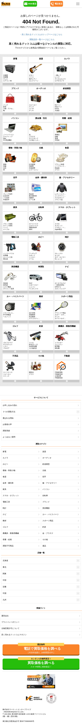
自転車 (45, 495)
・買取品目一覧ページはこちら (41, 39)
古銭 (44, 470)
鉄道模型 (46, 464)
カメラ (5, 458)
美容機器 (46, 508)
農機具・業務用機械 (11, 533)
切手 (44, 477)
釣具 (44, 527)
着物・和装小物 (9, 470)
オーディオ (46, 458)
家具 (4, 489)
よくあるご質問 (9, 437)
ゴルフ (5, 527)
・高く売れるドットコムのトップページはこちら (41, 34)
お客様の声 (7, 424)
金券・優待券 (8, 483)
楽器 (44, 452)
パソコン (46, 489)
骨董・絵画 (7, 539)
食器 (4, 477)
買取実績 (6, 431)
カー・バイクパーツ (50, 514)
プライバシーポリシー (10, 622)
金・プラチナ (47, 533)
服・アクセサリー (49, 483)
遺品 (44, 546)
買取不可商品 (8, 546)
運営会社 (5, 616)
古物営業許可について (10, 628)
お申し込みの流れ (10, 405)
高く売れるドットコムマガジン (14, 635)
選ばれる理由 (8, 418)
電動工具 (6, 502)
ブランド (46, 502)
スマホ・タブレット (11, 495)
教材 (4, 521)
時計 (4, 508)
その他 (45, 539)
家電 (4, 452)
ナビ (4, 514)
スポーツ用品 (47, 521)
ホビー (5, 464)
